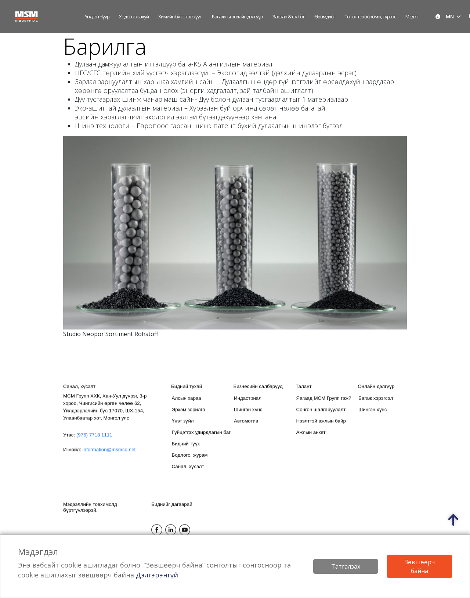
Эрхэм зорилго (188, 416)
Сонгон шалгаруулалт (321, 416)
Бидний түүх (186, 450)
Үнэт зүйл (183, 427)
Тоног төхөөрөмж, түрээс (370, 16)
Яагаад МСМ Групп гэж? (323, 404)
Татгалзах (345, 566)
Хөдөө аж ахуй (134, 16)
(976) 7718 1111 (94, 441)
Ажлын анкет (311, 439)
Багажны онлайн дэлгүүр (237, 16)
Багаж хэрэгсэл (375, 404)
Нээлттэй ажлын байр (321, 427)
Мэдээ (411, 16)
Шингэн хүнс (248, 416)
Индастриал (247, 404)
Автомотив (246, 427)
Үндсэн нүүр (97, 16)
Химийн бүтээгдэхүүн (180, 16)
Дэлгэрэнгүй (157, 574)
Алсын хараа (186, 404)
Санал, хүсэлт (188, 473)
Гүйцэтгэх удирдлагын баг (201, 439)
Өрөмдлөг (324, 16)
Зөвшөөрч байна (420, 566)
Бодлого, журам (190, 461)
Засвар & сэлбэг (288, 16)
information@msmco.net (109, 456)
